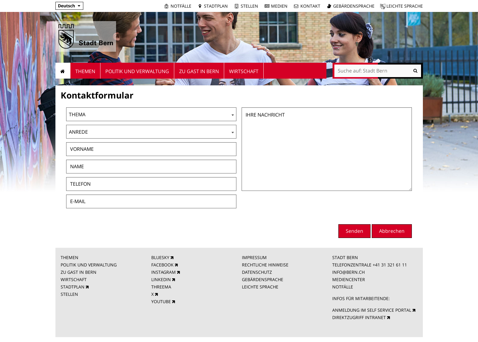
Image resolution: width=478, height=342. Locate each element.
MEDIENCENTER (348, 279)
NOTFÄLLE (342, 287)
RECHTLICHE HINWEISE (265, 265)
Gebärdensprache (353, 6)
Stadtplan (216, 6)
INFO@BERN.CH (348, 272)
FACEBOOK (162, 265)
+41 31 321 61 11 (390, 265)
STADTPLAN (73, 287)
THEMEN (69, 257)
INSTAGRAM (163, 272)
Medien (279, 6)
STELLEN (69, 294)
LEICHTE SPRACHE (260, 287)
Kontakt (310, 6)
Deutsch (66, 6)
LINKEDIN (161, 279)
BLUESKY (160, 257)
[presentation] (365, 207)
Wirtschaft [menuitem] (243, 71)
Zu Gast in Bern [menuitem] (199, 71)
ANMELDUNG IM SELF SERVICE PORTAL (371, 310)
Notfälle (181, 6)
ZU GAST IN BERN (78, 272)
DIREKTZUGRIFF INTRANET (359, 317)
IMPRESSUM (254, 257)
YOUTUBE (161, 301)
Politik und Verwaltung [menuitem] (137, 71)
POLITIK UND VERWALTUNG (89, 265)
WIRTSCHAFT (74, 279)
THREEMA (161, 287)
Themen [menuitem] (85, 71)
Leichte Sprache (404, 6)
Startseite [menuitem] (62, 71)
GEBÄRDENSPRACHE (262, 279)
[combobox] (151, 114)
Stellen (249, 6)
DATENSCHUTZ (257, 272)
